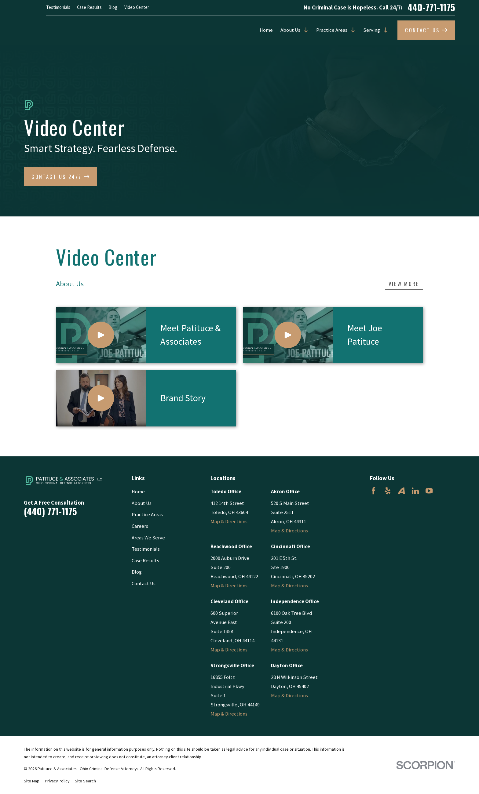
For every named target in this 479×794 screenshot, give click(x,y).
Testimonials (58, 7)
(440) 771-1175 (50, 511)
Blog (112, 7)
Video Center (136, 7)
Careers (140, 526)
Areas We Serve (148, 538)
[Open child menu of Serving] (384, 30)
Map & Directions (228, 521)
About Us (290, 30)
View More (404, 284)
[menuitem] (31, 781)
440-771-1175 (431, 7)
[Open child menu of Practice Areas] (351, 30)
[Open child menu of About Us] (304, 30)
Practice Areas (331, 30)
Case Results (89, 7)
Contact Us (143, 583)
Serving (371, 30)
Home (266, 30)
